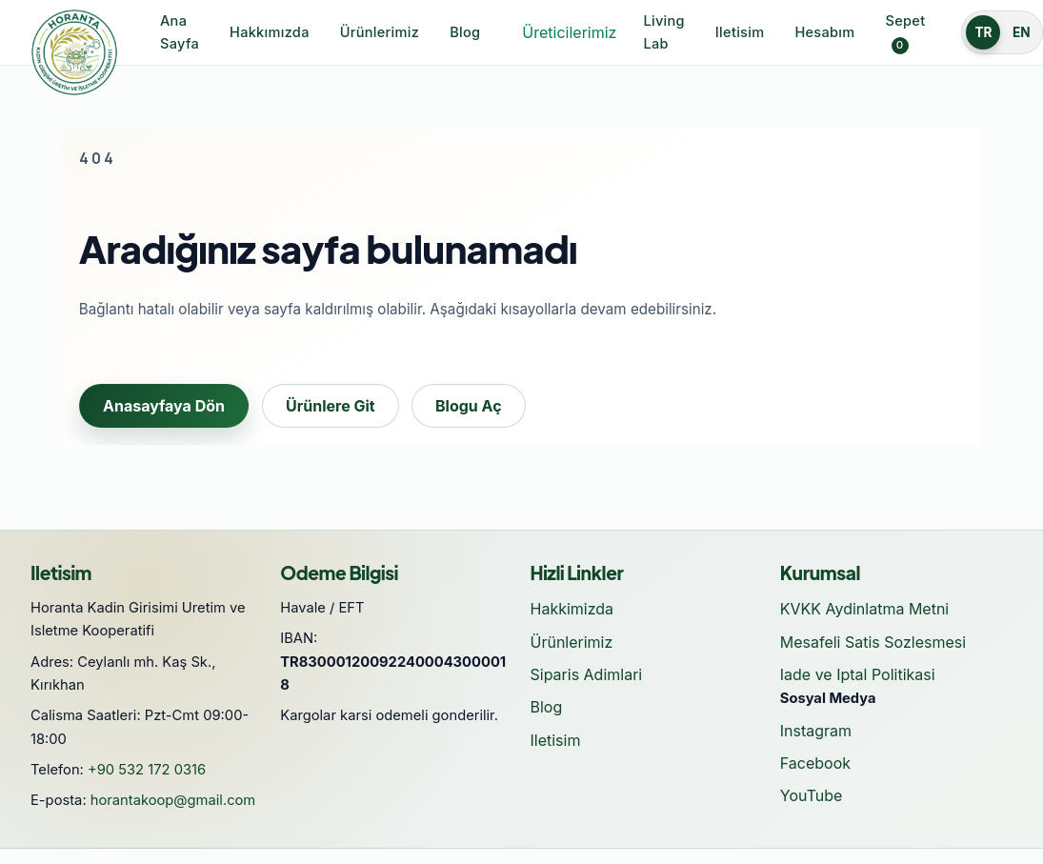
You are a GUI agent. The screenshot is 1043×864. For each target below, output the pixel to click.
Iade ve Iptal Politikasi (857, 674)
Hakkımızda (270, 32)
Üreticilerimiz (569, 32)
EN (1022, 32)
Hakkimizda (572, 608)
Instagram (816, 730)
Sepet (906, 33)
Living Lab (663, 32)
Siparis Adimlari (587, 674)
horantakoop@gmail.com (173, 800)
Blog (465, 32)
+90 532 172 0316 (147, 769)
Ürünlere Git (330, 405)
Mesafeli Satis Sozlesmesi (873, 642)
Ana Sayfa (179, 32)
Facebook (815, 763)
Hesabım (824, 32)
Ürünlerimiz (379, 32)
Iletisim (740, 32)
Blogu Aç (468, 405)
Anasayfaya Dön (164, 405)
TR (983, 32)
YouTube (811, 795)
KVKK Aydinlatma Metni (864, 608)
